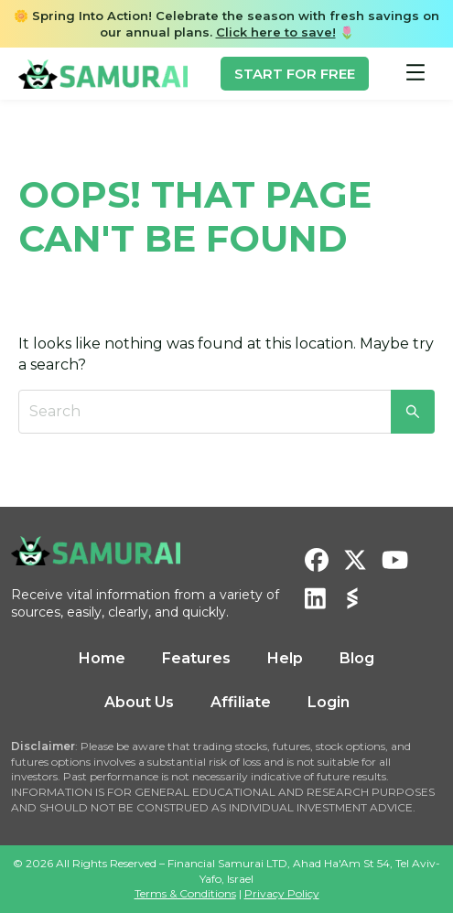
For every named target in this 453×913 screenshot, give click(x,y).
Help (285, 658)
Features (196, 658)
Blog (357, 658)
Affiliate (240, 702)
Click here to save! (276, 32)
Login (328, 702)
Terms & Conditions (185, 893)
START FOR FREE (294, 74)
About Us (139, 702)
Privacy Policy (281, 893)
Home (102, 658)
